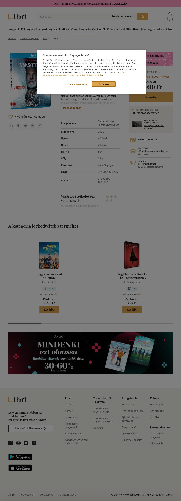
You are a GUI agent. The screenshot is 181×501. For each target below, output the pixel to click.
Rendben (104, 84)
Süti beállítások (78, 85)
